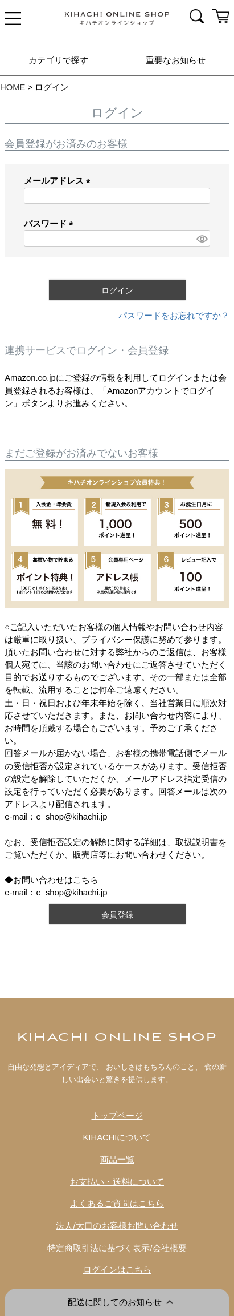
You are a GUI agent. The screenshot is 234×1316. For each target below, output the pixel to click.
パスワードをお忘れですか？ (173, 315)
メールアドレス (59, 180)
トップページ (117, 1115)
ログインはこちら (117, 1269)
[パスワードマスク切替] (201, 238)
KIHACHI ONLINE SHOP (117, 1037)
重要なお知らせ (176, 60)
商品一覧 (117, 1159)
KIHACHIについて (117, 1137)
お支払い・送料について (117, 1181)
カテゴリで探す (58, 60)
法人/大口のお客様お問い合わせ (117, 1225)
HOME (12, 87)
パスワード (50, 223)
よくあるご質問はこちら (117, 1203)
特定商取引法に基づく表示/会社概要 (116, 1248)
